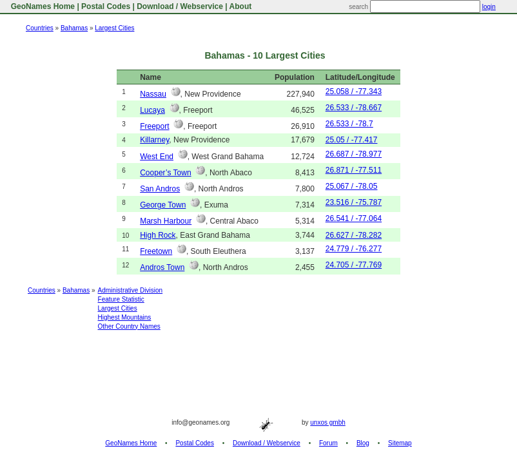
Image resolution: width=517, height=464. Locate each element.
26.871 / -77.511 (354, 170)
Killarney (154, 139)
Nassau (153, 94)
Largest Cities (114, 28)
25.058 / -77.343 (354, 91)
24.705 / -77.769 (354, 264)
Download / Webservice (180, 6)
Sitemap (400, 443)
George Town (163, 204)
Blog (362, 443)
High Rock (157, 235)
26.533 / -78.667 (354, 107)
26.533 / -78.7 (349, 123)
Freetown (156, 251)
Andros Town (162, 267)
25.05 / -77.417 (352, 139)
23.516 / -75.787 (354, 202)
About (240, 6)
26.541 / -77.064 (354, 218)
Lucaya (152, 110)
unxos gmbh (327, 422)
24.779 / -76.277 (354, 248)
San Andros (160, 188)
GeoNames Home (41, 6)
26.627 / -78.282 (354, 235)
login (489, 6)
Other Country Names (129, 326)
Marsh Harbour (165, 221)
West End (156, 156)
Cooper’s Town (165, 172)
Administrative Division (130, 290)
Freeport (154, 126)
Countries (40, 28)
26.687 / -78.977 (354, 154)
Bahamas (74, 28)
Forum (328, 443)
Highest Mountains (124, 317)
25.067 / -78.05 (352, 186)
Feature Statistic (121, 299)
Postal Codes (105, 6)
